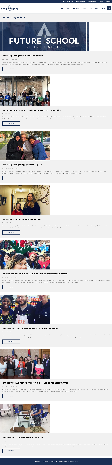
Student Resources (79, 1)
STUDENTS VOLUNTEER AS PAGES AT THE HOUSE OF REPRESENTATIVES (35, 383)
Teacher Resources (91, 1)
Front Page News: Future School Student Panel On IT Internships (32, 110)
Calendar (108, 1)
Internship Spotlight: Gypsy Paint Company (22, 165)
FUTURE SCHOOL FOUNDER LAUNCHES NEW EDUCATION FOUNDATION (35, 274)
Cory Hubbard (13, 59)
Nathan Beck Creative (73, 461)
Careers (101, 1)
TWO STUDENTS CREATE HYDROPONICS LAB (23, 438)
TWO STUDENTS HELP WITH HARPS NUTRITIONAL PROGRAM (30, 329)
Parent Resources (67, 1)
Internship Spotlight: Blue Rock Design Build (23, 56)
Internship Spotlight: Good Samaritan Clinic (22, 219)
